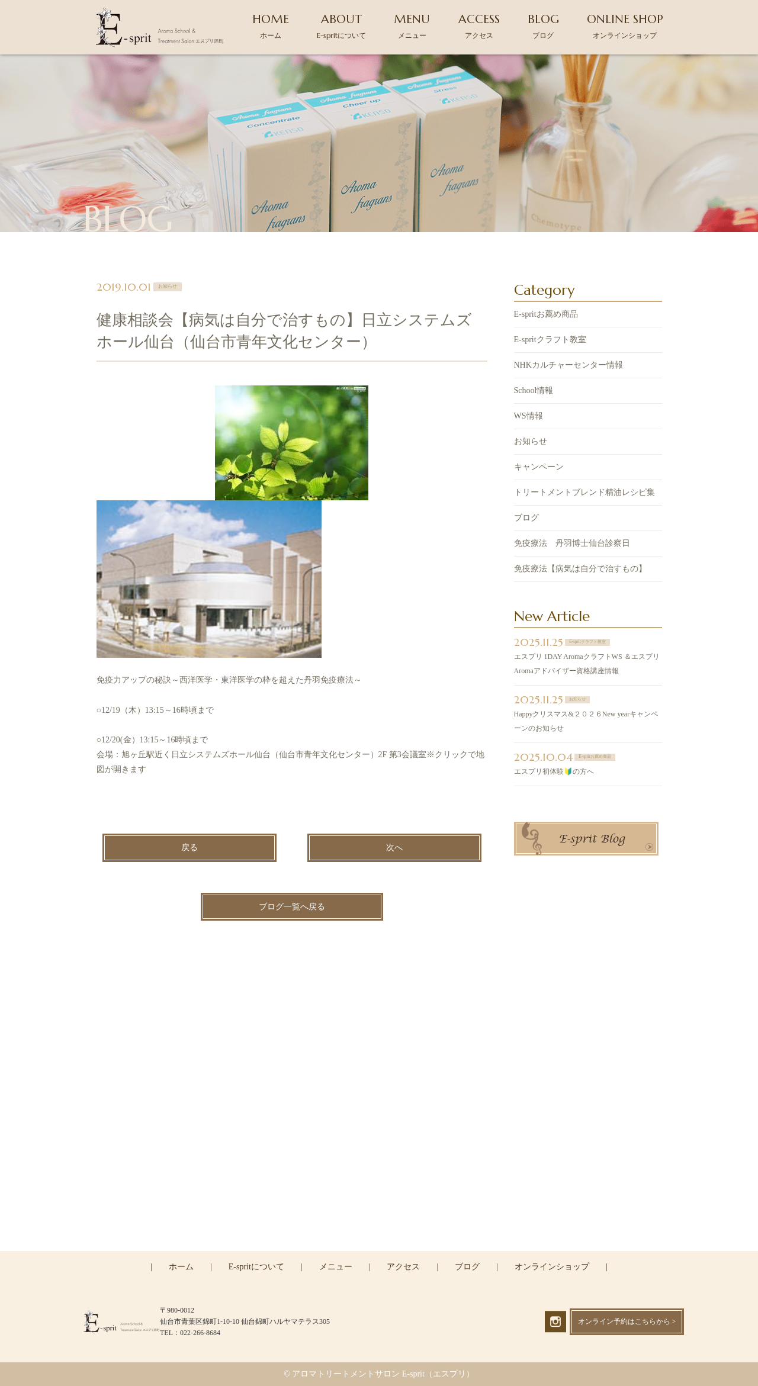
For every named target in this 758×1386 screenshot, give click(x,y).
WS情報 (528, 417)
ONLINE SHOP (625, 26)
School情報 (534, 391)
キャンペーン (539, 468)
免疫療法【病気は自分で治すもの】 (580, 569)
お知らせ (530, 442)
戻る (189, 849)
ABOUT (341, 26)
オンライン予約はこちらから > (627, 1321)
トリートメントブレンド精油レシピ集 (584, 493)
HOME (270, 26)
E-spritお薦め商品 (546, 315)
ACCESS (479, 26)
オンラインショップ (552, 1266)
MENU (412, 26)
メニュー (335, 1266)
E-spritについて (256, 1266)
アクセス (403, 1266)
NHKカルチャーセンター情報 (568, 366)
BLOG (543, 26)
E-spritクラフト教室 (550, 340)
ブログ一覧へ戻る (292, 907)
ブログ (526, 518)
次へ (394, 849)
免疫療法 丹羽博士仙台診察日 (572, 544)
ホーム (181, 1266)
